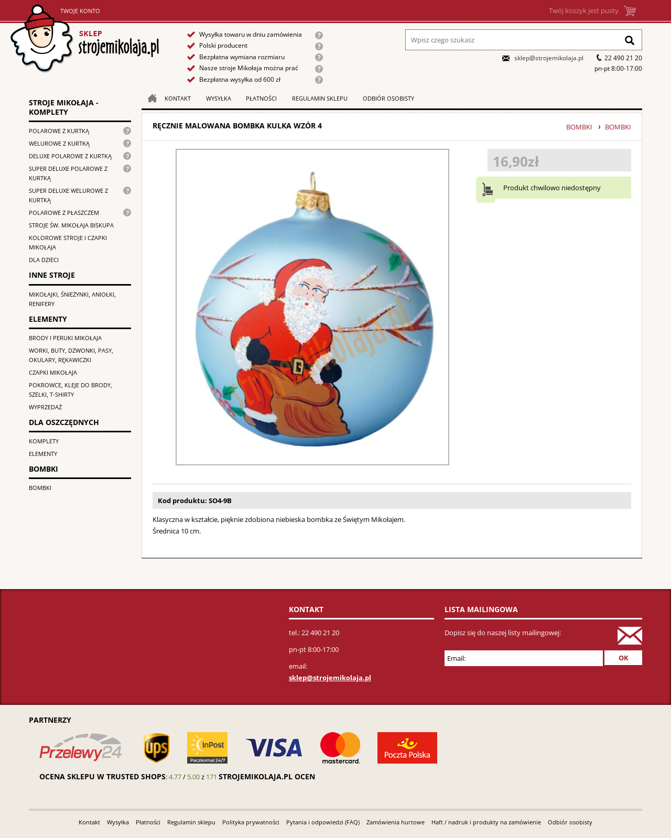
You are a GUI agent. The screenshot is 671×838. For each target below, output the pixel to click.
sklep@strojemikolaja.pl (548, 57)
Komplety (44, 441)
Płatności (261, 98)
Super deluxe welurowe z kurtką (68, 195)
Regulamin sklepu (320, 98)
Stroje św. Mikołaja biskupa (71, 225)
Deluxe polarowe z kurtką (70, 156)
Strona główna (84, 38)
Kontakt (178, 98)
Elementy (43, 454)
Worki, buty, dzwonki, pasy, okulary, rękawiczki (71, 355)
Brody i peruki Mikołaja (65, 338)
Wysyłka (218, 98)
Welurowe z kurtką (59, 143)
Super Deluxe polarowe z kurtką (68, 173)
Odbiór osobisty (388, 98)
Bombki (40, 488)
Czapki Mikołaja (53, 372)
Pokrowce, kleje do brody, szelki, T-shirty (70, 389)
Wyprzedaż (45, 407)
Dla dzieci (44, 260)
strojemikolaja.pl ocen (267, 776)
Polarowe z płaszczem (64, 212)
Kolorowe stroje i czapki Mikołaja (68, 242)
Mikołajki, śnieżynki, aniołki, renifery (72, 299)
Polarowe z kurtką (59, 131)
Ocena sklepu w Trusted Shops (102, 776)
